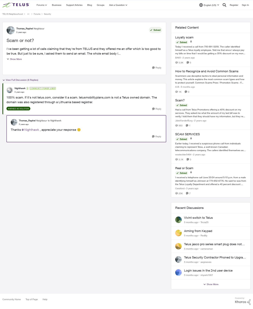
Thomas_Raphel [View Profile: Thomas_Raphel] (24, 28)
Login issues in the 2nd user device (208, 270)
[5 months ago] (191, 222)
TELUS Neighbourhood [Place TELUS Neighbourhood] (12, 14)
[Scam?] (210, 113)
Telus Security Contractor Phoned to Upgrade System (215, 257)
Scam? (180, 100)
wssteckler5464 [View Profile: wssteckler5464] (183, 154)
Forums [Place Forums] (37, 14)
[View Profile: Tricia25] (178, 219)
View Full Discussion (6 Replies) (20, 79)
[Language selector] (209, 5)
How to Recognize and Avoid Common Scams (206, 71)
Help (45, 299)
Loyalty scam (184, 37)
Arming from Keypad (198, 231)
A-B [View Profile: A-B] (177, 86)
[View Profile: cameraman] (178, 246)
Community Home (11, 299)
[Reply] (157, 68)
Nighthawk (31, 129)
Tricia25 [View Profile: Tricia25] (204, 222)
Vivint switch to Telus (198, 217)
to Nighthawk (54, 120)
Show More (14, 59)
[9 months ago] (187, 86)
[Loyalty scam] (210, 50)
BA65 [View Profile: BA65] (178, 57)
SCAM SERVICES (187, 134)
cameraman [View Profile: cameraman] (207, 248)
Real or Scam (184, 168)
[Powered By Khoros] (243, 301)
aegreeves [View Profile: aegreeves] (206, 261)
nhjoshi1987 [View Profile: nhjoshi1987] (207, 275)
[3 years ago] (191, 188)
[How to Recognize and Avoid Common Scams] (210, 79)
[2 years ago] (188, 57)
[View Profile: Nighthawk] (9, 90)
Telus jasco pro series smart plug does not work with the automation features (213, 244)
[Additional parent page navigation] (28, 14)
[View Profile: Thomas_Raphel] (11, 30)
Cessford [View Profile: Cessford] (179, 188)
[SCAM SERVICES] (210, 147)
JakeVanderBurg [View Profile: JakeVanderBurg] (183, 120)
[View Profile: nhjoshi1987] (178, 272)
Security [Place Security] (47, 14)
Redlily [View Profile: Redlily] (204, 235)
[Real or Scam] (210, 180)
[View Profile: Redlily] (178, 233)
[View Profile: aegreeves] (178, 259)
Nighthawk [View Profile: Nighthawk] (20, 88)
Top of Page (32, 299)
